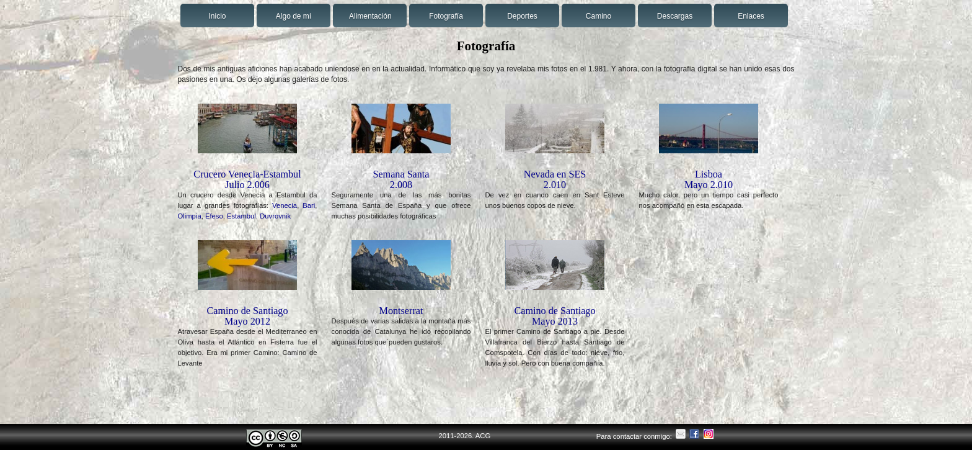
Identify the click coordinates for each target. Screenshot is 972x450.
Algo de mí (293, 16)
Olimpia (189, 216)
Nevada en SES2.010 (555, 179)
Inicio (217, 16)
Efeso (214, 216)
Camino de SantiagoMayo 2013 (554, 315)
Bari (309, 205)
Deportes (522, 16)
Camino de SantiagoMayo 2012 (247, 315)
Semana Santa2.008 (401, 179)
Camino (598, 16)
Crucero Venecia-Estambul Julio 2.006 (247, 179)
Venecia (284, 205)
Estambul (241, 216)
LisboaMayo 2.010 (708, 179)
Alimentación (370, 16)
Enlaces (751, 16)
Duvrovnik (275, 216)
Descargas (674, 16)
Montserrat (401, 310)
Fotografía (446, 16)
